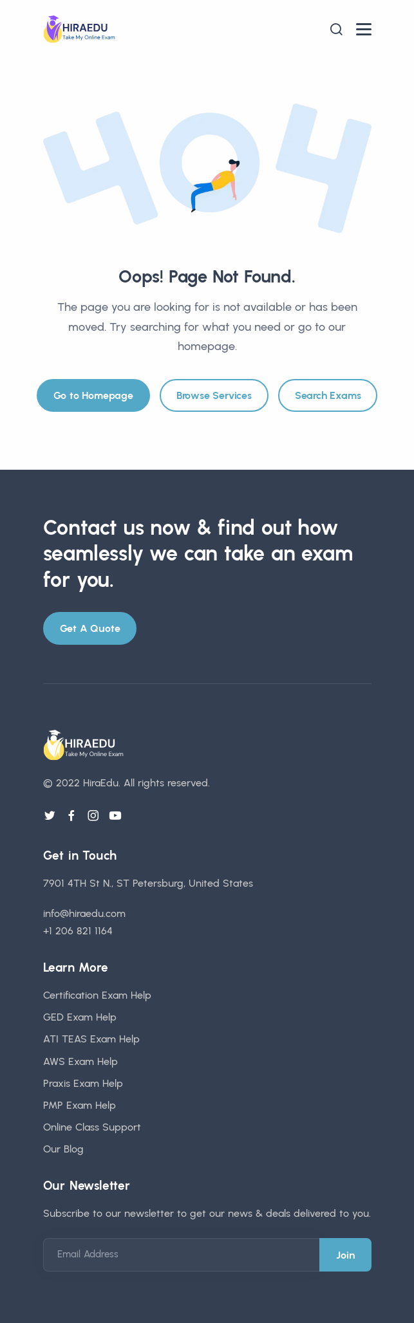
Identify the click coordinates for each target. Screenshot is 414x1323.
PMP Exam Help (79, 1105)
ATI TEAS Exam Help (91, 1039)
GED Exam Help (80, 1017)
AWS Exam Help (80, 1061)
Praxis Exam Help (83, 1083)
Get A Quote (90, 628)
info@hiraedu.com (84, 913)
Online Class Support (92, 1127)
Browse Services (214, 395)
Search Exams (328, 395)
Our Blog (63, 1149)
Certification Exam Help (97, 995)
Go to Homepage (93, 395)
